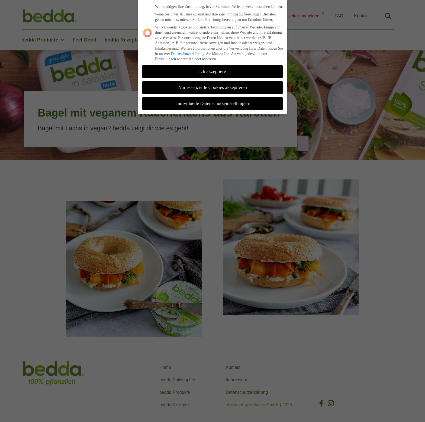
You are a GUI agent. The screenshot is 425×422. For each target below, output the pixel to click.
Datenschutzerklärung (187, 52)
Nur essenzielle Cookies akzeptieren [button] (212, 85)
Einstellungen (165, 58)
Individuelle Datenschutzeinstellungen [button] (212, 101)
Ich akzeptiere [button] (212, 69)
